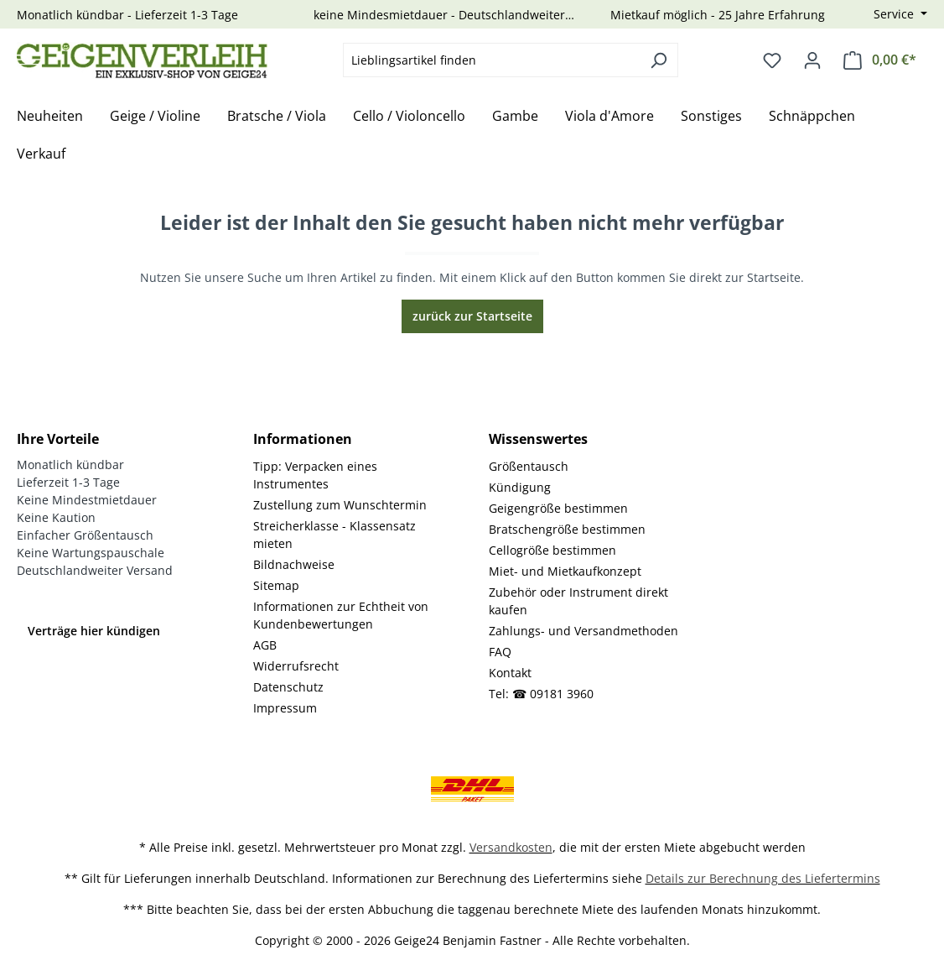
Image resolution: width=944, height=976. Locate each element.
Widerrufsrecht (296, 666)
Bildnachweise (294, 564)
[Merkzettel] (772, 60)
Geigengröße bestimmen (558, 508)
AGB (265, 645)
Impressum (285, 708)
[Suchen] (658, 60)
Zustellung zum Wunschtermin (340, 505)
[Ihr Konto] (812, 60)
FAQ (500, 652)
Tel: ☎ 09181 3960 (541, 694)
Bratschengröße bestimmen (567, 529)
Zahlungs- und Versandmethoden (583, 631)
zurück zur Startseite (472, 316)
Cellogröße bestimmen (552, 550)
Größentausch (528, 466)
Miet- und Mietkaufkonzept (565, 571)
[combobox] (491, 60)
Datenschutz (288, 687)
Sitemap (276, 585)
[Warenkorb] (879, 60)
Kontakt (510, 673)
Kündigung (520, 487)
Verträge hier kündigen (94, 631)
